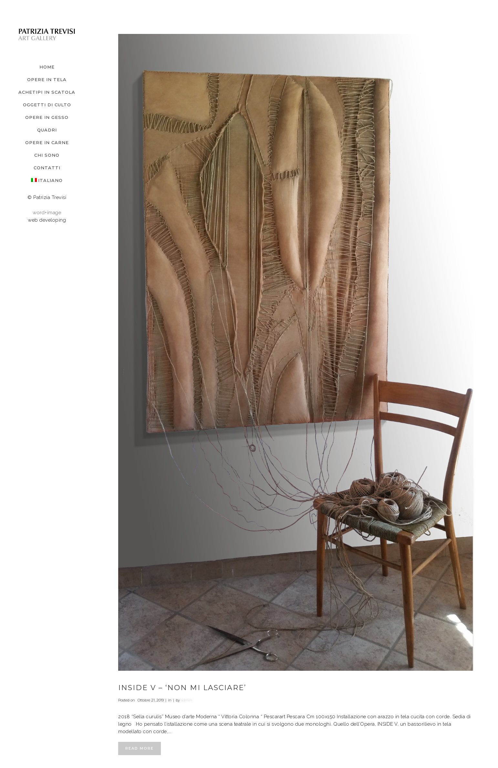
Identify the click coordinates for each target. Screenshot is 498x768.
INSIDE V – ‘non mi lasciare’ (182, 687)
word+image (47, 213)
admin (186, 700)
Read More (139, 748)
